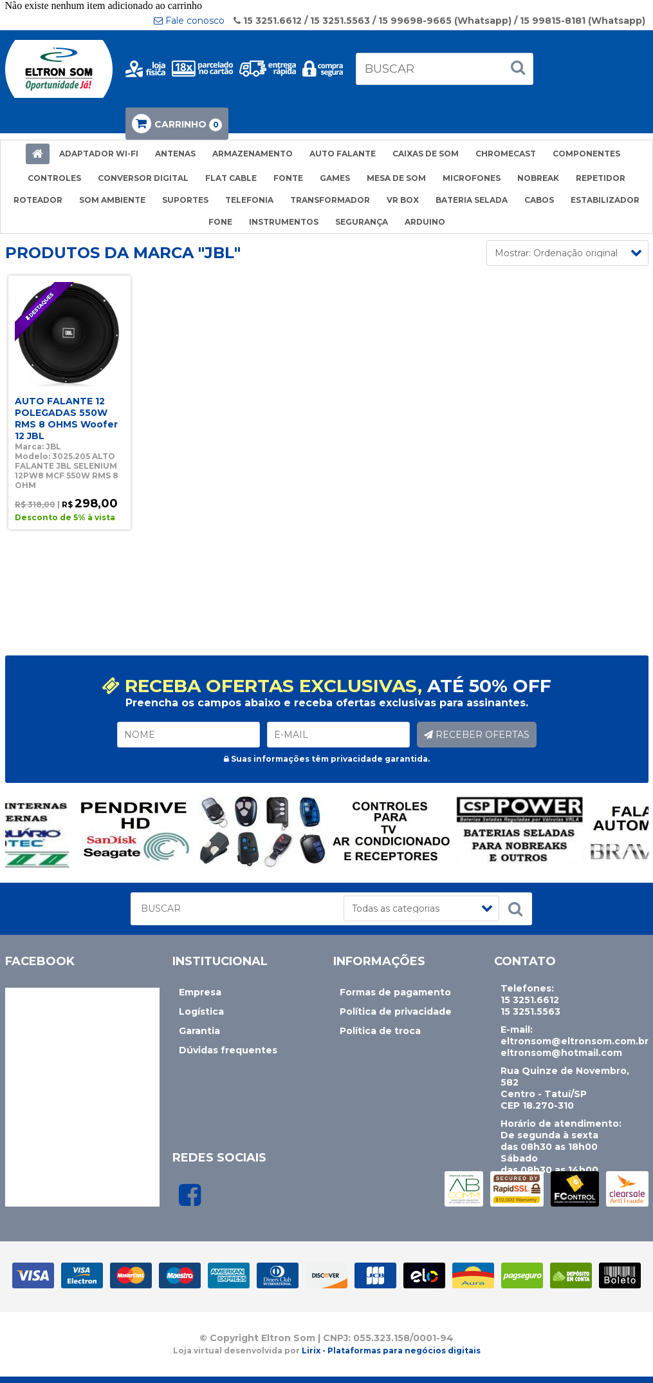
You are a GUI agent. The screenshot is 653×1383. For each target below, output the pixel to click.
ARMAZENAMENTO (252, 153)
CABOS (539, 200)
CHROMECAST (505, 153)
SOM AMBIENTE (112, 200)
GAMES (335, 178)
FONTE (288, 178)
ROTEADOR (38, 200)
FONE (220, 222)
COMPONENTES (586, 153)
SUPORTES (185, 200)
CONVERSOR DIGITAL (143, 178)
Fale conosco (189, 20)
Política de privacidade (396, 1011)
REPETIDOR (600, 178)
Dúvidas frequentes (228, 1050)
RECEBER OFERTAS (476, 734)
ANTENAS (175, 153)
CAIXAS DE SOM (425, 153)
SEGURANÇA (361, 222)
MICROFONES (472, 178)
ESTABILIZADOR (605, 200)
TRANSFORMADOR (330, 200)
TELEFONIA (249, 200)
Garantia (199, 1031)
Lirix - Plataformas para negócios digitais (391, 1350)
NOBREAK (538, 178)
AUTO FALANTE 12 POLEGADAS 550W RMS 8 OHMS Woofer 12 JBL (66, 418)
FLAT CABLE (231, 178)
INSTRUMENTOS (283, 222)
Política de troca (380, 1031)
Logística (201, 1011)
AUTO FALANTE (342, 153)
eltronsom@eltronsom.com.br (574, 1041)
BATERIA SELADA (472, 200)
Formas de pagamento (395, 992)
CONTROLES (54, 178)
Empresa (200, 992)
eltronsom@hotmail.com (561, 1052)
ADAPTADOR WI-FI (98, 153)
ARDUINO (425, 222)
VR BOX (403, 200)
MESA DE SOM (396, 178)
